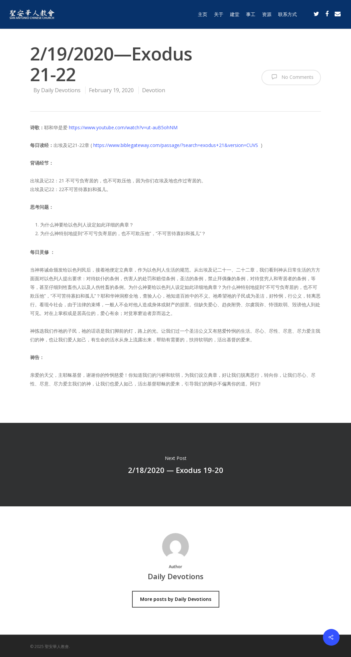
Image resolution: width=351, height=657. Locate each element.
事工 (250, 14)
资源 (266, 14)
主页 (202, 14)
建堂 (234, 14)
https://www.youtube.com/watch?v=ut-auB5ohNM (123, 127)
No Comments (291, 77)
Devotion (153, 90)
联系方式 (287, 14)
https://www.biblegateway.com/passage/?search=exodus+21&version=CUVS (175, 145)
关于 (218, 14)
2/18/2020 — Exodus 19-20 (175, 464)
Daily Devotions (61, 90)
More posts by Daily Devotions (175, 599)
